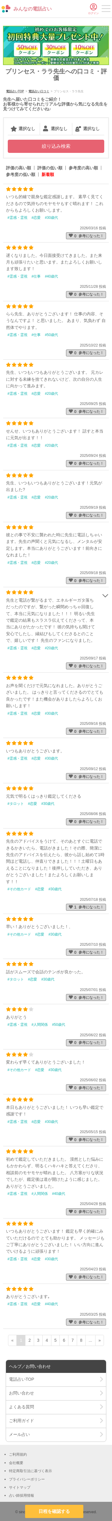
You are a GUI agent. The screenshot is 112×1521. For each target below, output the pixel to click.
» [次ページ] (100, 1340)
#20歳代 (51, 393)
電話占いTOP (15, 91)
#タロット (15, 804)
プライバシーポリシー (27, 1479)
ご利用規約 (18, 1454)
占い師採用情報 (21, 1495)
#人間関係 (40, 1024)
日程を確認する (54, 1511)
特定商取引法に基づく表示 (30, 1471)
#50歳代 (51, 335)
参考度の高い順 (83, 167)
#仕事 (36, 276)
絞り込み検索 (56, 146)
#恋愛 (36, 218)
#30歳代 (51, 218)
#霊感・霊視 (17, 218)
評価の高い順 (18, 167)
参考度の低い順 (20, 174)
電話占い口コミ (38, 91)
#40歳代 (51, 276)
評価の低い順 (49, 167)
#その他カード (19, 889)
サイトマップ (19, 1487)
